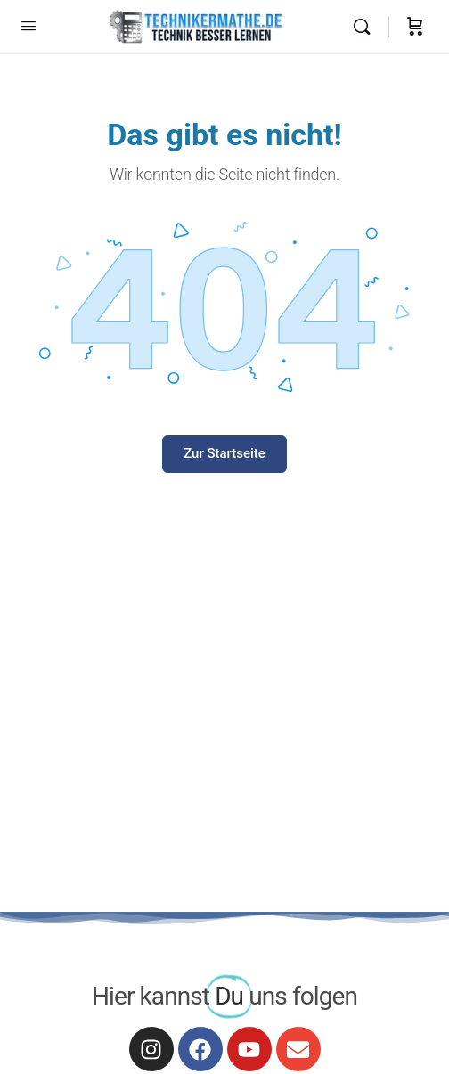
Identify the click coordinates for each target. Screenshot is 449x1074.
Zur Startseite (224, 453)
